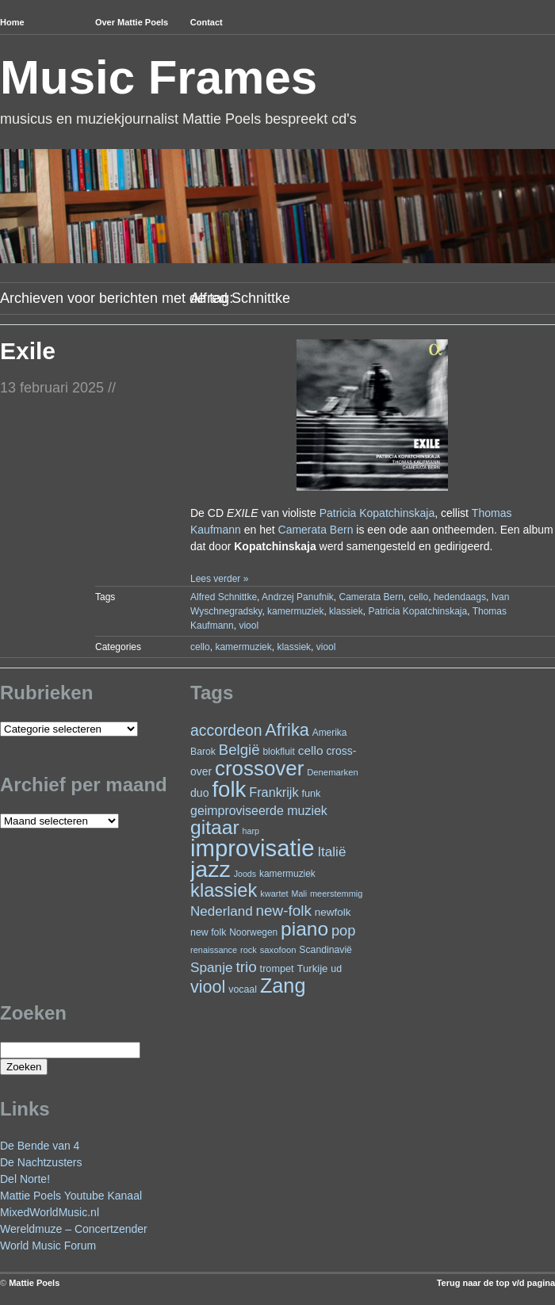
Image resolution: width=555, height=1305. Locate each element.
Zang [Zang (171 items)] (283, 985)
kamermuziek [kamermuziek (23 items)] (287, 873)
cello (419, 597)
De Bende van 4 (39, 1145)
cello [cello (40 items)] (310, 750)
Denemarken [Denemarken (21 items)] (332, 772)
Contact (206, 22)
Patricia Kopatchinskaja (377, 513)
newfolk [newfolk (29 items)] (333, 912)
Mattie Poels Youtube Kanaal (71, 1195)
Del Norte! (25, 1179)
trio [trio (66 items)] (245, 967)
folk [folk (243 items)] (229, 789)
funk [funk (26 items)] (310, 793)
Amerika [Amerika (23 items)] (329, 732)
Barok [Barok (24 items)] (203, 751)
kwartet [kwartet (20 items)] (274, 893)
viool (248, 625)
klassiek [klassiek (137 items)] (223, 890)
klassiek (346, 611)
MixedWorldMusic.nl (49, 1212)
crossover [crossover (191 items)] (259, 768)
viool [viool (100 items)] (207, 987)
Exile (28, 351)
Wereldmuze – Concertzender (73, 1229)
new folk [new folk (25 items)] (208, 932)
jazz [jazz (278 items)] (210, 869)
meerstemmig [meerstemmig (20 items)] (336, 893)
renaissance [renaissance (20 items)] (213, 950)
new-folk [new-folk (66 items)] (284, 910)
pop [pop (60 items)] (343, 930)
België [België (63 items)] (239, 749)
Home (12, 22)
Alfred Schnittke (223, 597)
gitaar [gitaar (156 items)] (214, 827)
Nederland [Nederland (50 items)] (221, 911)
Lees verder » (219, 578)
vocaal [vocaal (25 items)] (242, 989)
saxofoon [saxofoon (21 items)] (278, 950)
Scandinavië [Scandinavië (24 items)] (325, 949)
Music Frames (158, 77)
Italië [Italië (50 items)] (331, 851)
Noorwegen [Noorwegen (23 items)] (253, 932)
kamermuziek (295, 611)
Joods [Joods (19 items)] (245, 873)
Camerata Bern (316, 529)
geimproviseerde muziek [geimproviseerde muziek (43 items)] (258, 810)
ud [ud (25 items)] (336, 968)
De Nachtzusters (41, 1162)
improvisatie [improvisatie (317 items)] (252, 848)
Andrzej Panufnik (298, 597)
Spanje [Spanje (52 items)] (211, 967)
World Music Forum (48, 1245)
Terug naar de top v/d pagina (496, 1283)
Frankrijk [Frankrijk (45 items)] (273, 792)
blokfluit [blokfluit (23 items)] (278, 751)
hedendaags (460, 597)
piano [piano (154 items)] (304, 929)
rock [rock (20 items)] (248, 950)
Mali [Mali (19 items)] (300, 893)
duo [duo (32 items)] (199, 792)
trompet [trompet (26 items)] (277, 968)
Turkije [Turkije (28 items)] (312, 968)
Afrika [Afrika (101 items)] (286, 730)
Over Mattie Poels (131, 22)
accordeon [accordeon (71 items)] (226, 730)
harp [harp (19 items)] (251, 831)
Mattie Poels (34, 1283)
